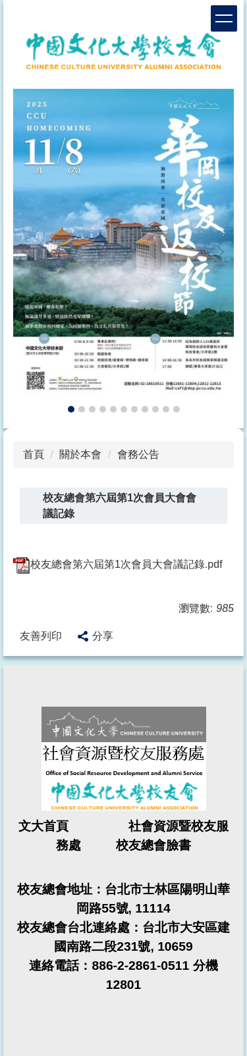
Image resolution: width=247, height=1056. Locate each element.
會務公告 (138, 454)
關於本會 (80, 454)
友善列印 (41, 635)
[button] (29, 252)
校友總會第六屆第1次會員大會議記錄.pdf (118, 564)
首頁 (33, 454)
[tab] (71, 409)
